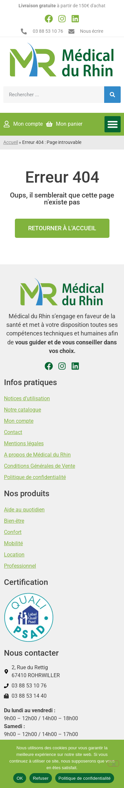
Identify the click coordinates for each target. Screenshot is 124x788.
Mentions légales (24, 443)
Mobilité (13, 543)
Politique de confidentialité (35, 477)
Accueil (10, 142)
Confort (12, 532)
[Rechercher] (112, 94)
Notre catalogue (22, 410)
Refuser (40, 778)
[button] (112, 124)
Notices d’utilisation (27, 398)
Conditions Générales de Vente (39, 466)
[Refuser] (113, 763)
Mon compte (18, 421)
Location (14, 554)
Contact (13, 432)
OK (20, 778)
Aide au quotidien (24, 509)
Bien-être (14, 521)
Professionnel (20, 566)
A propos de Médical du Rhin (37, 455)
